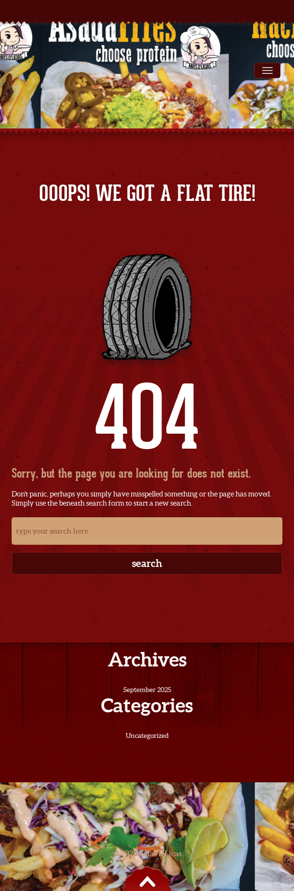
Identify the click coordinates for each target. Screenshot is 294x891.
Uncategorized (147, 735)
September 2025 (147, 689)
